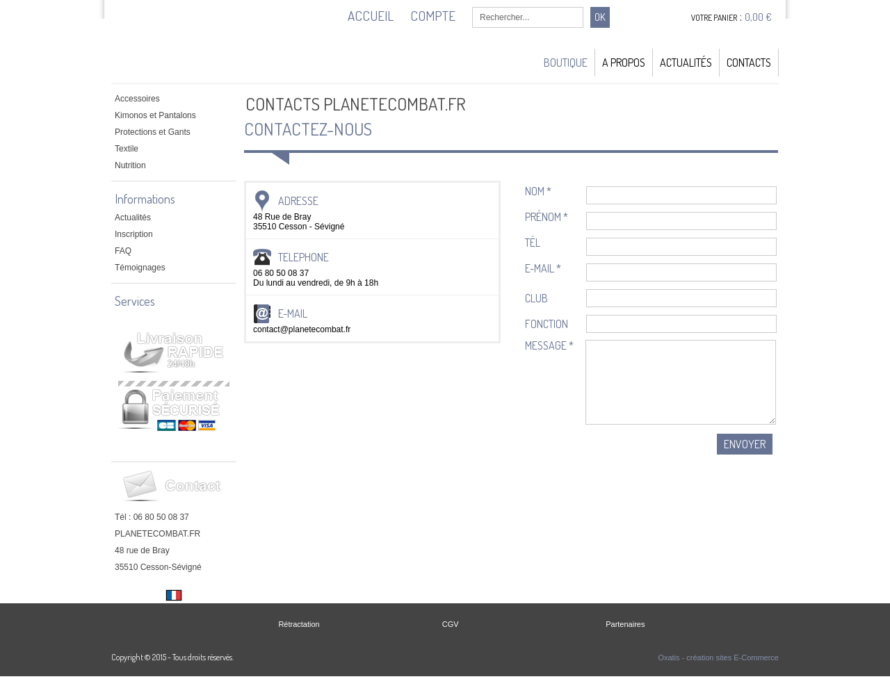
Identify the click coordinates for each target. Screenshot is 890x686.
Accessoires (137, 99)
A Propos (623, 63)
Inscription (134, 234)
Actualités (686, 63)
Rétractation (298, 624)
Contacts (749, 63)
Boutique (566, 63)
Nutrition (130, 165)
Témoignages (140, 267)
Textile (126, 149)
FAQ (123, 251)
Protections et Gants (153, 132)
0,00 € (758, 17)
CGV (450, 624)
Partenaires (625, 624)
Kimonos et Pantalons (155, 115)
